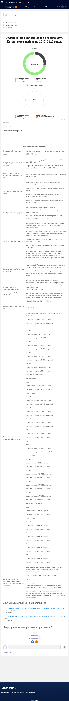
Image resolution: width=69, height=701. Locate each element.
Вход (58, 7)
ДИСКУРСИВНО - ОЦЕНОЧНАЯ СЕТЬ (16, 2)
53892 (66, 7)
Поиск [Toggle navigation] (47, 7)
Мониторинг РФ (5, 692)
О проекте (13, 692)
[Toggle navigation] (2, 2)
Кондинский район (11, 25)
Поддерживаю (34, 635)
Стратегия (10, 7)
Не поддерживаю (34, 638)
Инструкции (32, 692)
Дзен (27, 692)
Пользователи (20, 692)
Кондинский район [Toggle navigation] (30, 7)
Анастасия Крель (13, 15)
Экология (9, 28)
